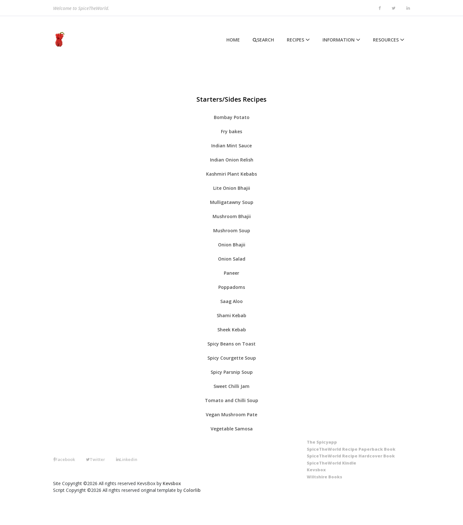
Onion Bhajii (231, 245)
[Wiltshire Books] (324, 477)
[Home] (58, 39)
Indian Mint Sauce (231, 146)
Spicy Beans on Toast (231, 344)
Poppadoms (231, 287)
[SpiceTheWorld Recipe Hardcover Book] (351, 456)
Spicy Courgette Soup (231, 358)
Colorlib (192, 490)
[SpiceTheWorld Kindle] (331, 463)
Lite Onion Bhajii (231, 188)
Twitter (95, 459)
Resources (386, 40)
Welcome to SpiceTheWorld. (81, 9)
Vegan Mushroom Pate (231, 414)
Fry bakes (231, 131)
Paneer (231, 273)
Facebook (64, 459)
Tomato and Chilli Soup (231, 400)
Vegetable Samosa (232, 429)
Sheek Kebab (231, 330)
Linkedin (126, 459)
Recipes (295, 40)
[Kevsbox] (316, 470)
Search (263, 40)
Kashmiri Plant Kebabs (231, 174)
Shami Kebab (231, 315)
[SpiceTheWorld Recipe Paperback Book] (351, 449)
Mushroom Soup (231, 230)
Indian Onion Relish (231, 160)
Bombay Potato (232, 117)
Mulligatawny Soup (231, 202)
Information (338, 40)
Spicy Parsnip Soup (232, 372)
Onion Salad (231, 259)
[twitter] (393, 8)
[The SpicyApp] (322, 442)
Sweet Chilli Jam (231, 386)
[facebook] (379, 8)
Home (233, 40)
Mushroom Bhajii (232, 216)
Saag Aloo (231, 301)
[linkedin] (408, 8)
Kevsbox (172, 483)
